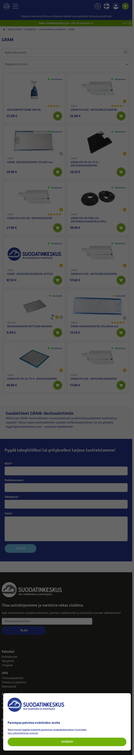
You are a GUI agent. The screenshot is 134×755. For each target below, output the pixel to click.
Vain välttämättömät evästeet (23, 733)
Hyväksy (67, 741)
